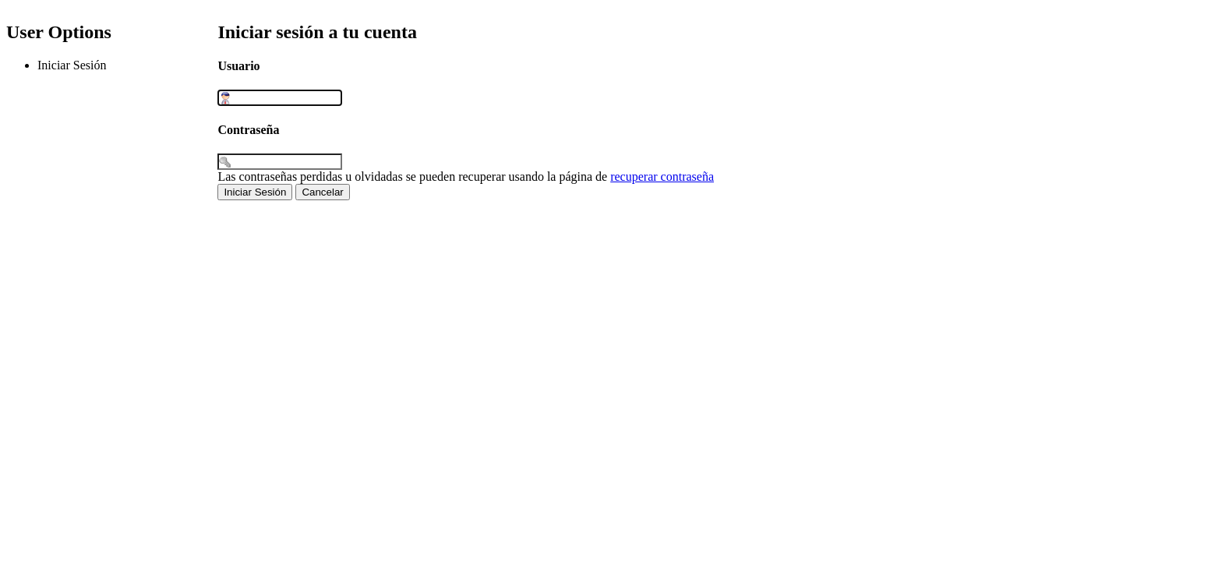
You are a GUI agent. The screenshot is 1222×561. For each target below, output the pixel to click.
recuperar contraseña (662, 176)
